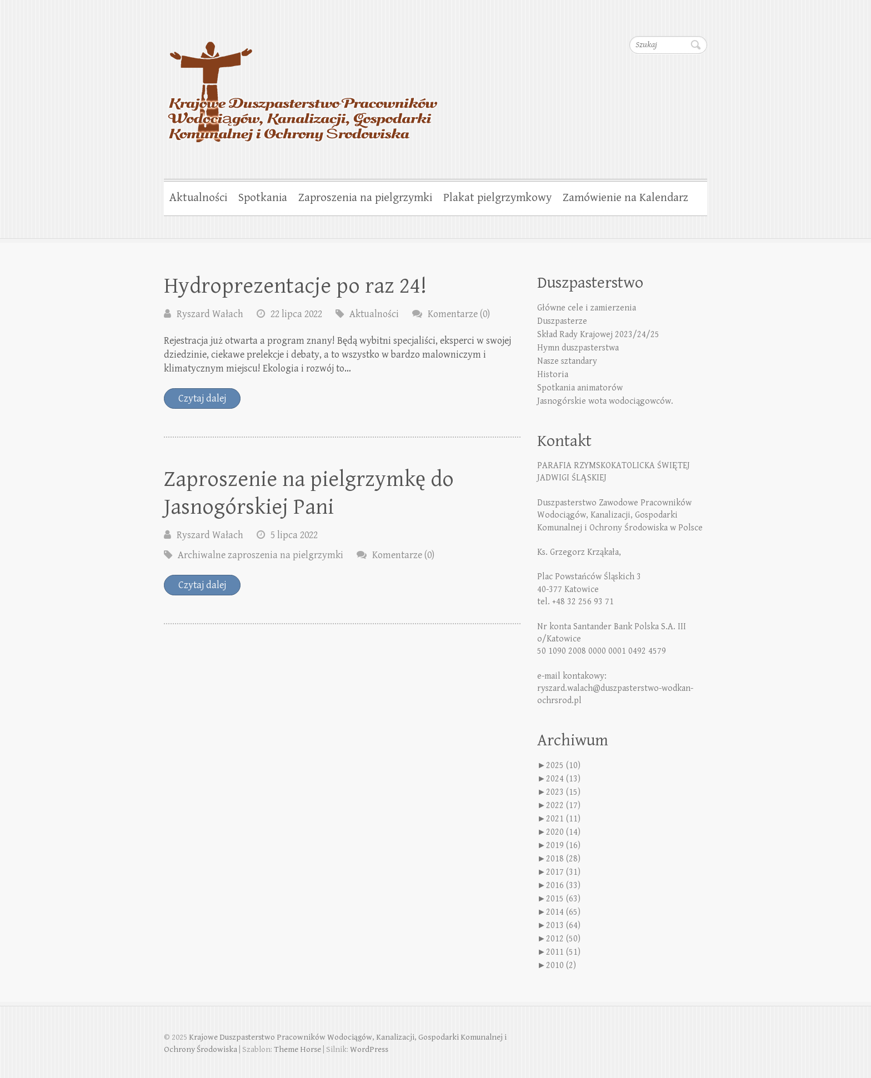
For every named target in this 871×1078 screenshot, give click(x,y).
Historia (552, 374)
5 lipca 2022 (294, 535)
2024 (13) (563, 779)
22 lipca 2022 (296, 314)
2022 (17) (563, 805)
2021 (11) (563, 819)
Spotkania (262, 197)
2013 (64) (563, 925)
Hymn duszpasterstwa (578, 348)
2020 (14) (563, 832)
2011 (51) (563, 952)
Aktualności (198, 197)
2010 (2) (561, 965)
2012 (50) (563, 939)
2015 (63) (563, 899)
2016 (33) (563, 885)
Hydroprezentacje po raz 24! (295, 286)
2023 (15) (563, 792)
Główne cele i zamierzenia (586, 308)
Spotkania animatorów (580, 388)
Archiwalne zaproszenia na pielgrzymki (260, 555)
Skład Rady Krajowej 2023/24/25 (598, 334)
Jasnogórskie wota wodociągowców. (605, 401)
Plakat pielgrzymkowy (497, 197)
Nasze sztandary (567, 361)
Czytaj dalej (202, 398)
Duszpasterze (562, 321)
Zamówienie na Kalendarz (625, 197)
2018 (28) (563, 859)
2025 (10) (563, 765)
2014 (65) (563, 912)
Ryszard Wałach (210, 314)
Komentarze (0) (459, 314)
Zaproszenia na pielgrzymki (365, 197)
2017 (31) (563, 872)
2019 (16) (563, 845)
